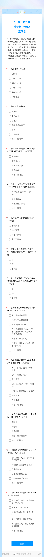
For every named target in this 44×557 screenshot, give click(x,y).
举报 (39, 554)
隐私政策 (5, 554)
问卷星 (17, 554)
